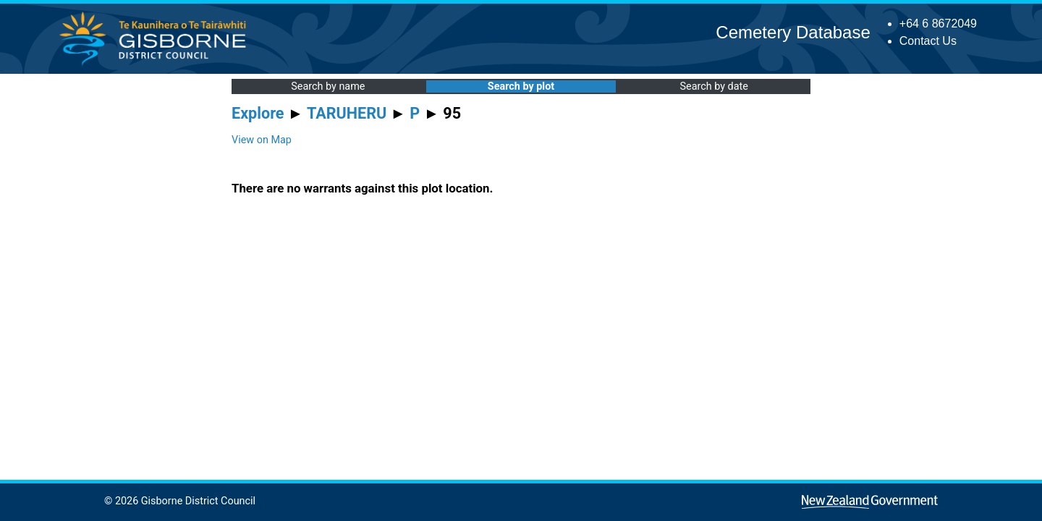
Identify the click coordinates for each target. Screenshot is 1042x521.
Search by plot (521, 86)
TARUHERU (346, 113)
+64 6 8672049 (938, 23)
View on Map (262, 140)
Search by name (328, 86)
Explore (258, 113)
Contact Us (928, 41)
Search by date (713, 86)
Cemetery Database (793, 32)
